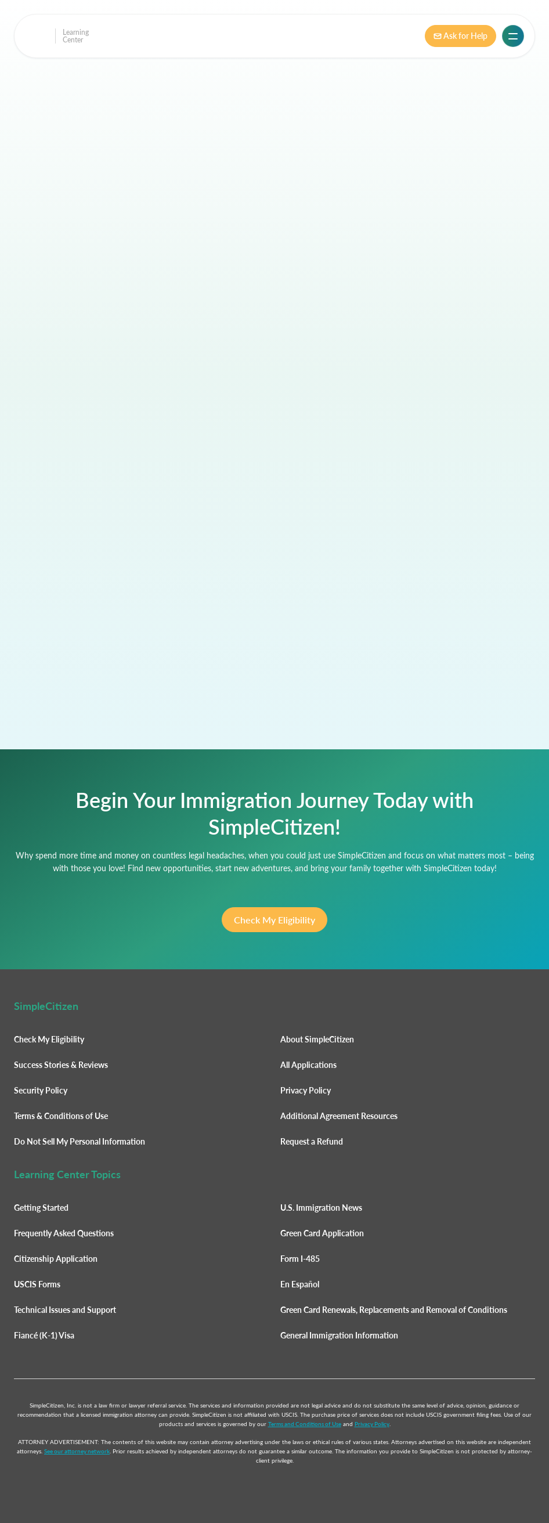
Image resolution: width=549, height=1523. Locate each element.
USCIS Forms (37, 1284)
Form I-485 (300, 1258)
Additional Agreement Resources (339, 1115)
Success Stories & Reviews (61, 1064)
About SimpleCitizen (317, 1039)
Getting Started (41, 1207)
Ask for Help (460, 35)
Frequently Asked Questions (64, 1233)
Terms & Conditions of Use (61, 1115)
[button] (513, 36)
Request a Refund (311, 1141)
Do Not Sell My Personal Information (79, 1141)
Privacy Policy (305, 1090)
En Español (299, 1284)
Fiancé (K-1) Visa (44, 1335)
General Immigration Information (339, 1335)
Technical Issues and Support (65, 1309)
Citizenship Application (55, 1258)
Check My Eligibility (274, 920)
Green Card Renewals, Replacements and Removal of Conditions (393, 1309)
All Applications (308, 1064)
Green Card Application (322, 1233)
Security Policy (40, 1090)
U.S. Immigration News (321, 1207)
